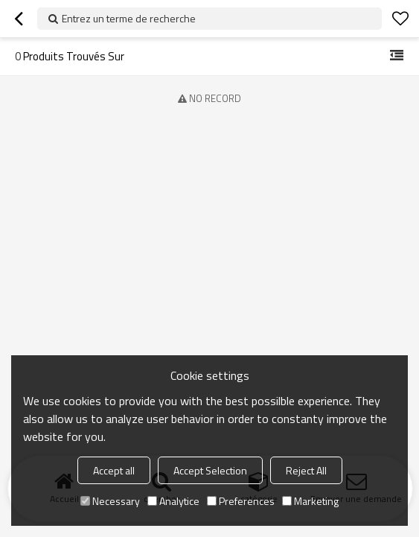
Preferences (241, 501)
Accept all (114, 470)
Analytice (173, 501)
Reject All (306, 470)
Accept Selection (210, 470)
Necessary (110, 501)
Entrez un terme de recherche (129, 18)
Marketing (310, 501)
